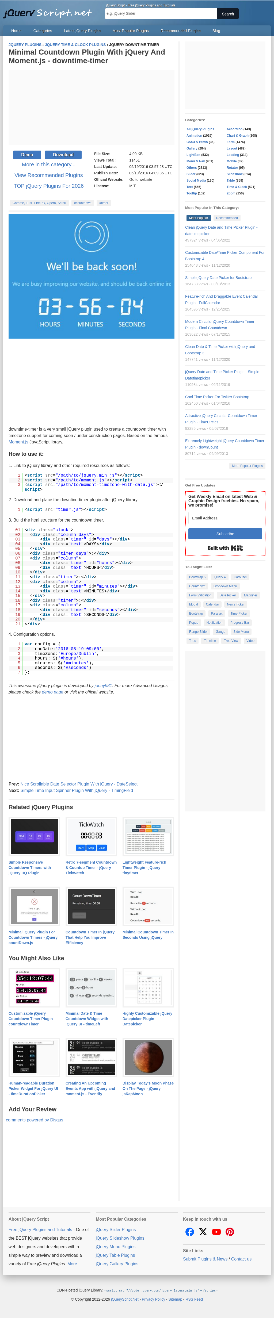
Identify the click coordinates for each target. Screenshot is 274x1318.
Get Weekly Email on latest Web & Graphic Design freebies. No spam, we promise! (223, 500)
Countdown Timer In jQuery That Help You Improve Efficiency (90, 937)
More (72, 1264)
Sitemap (175, 1299)
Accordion (234, 129)
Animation (194, 135)
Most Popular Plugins (130, 31)
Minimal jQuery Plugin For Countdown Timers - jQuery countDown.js (33, 937)
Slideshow (234, 174)
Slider (191, 174)
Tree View (231, 641)
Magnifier (250, 595)
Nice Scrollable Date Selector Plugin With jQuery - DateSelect (79, 784)
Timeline (210, 641)
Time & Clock (237, 187)
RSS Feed (194, 1299)
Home (16, 31)
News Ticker (235, 604)
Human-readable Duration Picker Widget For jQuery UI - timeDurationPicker (33, 1088)
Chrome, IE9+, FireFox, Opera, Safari (39, 203)
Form (231, 142)
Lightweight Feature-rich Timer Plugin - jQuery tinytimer (144, 867)
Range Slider (198, 632)
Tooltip (192, 193)
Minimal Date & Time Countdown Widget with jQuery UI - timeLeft (87, 1018)
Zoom (231, 193)
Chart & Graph (238, 135)
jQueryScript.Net (125, 1299)
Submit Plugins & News (205, 1259)
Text (190, 187)
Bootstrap (196, 613)
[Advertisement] (91, 107)
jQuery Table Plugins (115, 1255)
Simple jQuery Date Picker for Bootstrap (218, 277)
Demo (27, 154)
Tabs (192, 641)
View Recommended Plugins (48, 175)
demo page (52, 692)
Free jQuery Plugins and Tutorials (50, 11)
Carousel (240, 577)
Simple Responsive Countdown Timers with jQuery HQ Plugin (30, 867)
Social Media (196, 180)
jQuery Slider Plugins (116, 1229)
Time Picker (239, 613)
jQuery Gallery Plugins (117, 1264)
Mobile (232, 161)
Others (192, 168)
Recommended (227, 218)
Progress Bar (239, 622)
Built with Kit (225, 548)
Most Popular (198, 218)
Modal (193, 604)
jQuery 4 (220, 577)
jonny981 (103, 685)
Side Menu (241, 632)
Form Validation (200, 595)
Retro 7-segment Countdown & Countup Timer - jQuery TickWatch (91, 867)
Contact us (241, 1259)
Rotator (232, 168)
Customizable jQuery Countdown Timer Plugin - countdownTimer (32, 1018)
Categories (42, 31)
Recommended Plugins (181, 31)
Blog (216, 31)
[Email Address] (225, 518)
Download (63, 154)
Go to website (140, 179)
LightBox (193, 155)
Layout (232, 148)
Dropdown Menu (225, 586)
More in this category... (49, 164)
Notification (214, 622)
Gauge (220, 632)
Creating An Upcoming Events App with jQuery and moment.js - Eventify (90, 1088)
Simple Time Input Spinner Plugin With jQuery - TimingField (76, 790)
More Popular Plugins (247, 466)
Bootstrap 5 (197, 577)
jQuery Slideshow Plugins (120, 1238)
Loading (233, 155)
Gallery (192, 148)
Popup (194, 622)
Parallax (216, 613)
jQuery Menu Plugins (116, 1246)
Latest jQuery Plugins (82, 31)
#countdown (83, 203)
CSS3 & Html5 (197, 142)
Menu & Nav (196, 161)
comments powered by (34, 1120)
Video (250, 641)
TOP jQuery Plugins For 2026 (49, 186)
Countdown (197, 586)
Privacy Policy (153, 1299)
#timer (103, 203)
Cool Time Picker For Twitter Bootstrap (217, 397)
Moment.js (18, 442)
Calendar (212, 604)
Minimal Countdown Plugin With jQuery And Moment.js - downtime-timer (87, 56)
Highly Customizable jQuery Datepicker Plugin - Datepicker (147, 1018)
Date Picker (227, 595)
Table (231, 180)
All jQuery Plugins (200, 129)
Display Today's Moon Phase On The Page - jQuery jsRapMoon (148, 1088)
